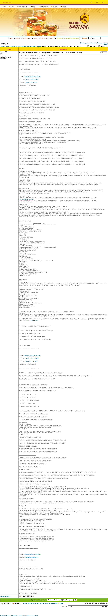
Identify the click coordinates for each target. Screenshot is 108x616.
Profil (51, 38)
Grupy (35, 38)
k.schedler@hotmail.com (26, 199)
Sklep (33, 6)
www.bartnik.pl (7, 2)
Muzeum (55, 6)
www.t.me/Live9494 (31, 82)
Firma (12, 6)
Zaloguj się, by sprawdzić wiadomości (68, 38)
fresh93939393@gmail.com (32, 76)
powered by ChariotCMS (18, 615)
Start (4, 6)
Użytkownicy (26, 38)
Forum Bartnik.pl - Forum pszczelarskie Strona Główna (18, 46)
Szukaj (18, 38)
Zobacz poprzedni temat (88, 43)
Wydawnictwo (44, 6)
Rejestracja (43, 38)
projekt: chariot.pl (5, 615)
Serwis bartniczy (22, 6)
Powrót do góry (5, 596)
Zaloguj (84, 38)
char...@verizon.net (32, 320)
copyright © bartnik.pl (32, 615)
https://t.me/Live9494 (32, 79)
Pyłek (39, 46)
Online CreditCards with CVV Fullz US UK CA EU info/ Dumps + (62, 46)
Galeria (64, 6)
